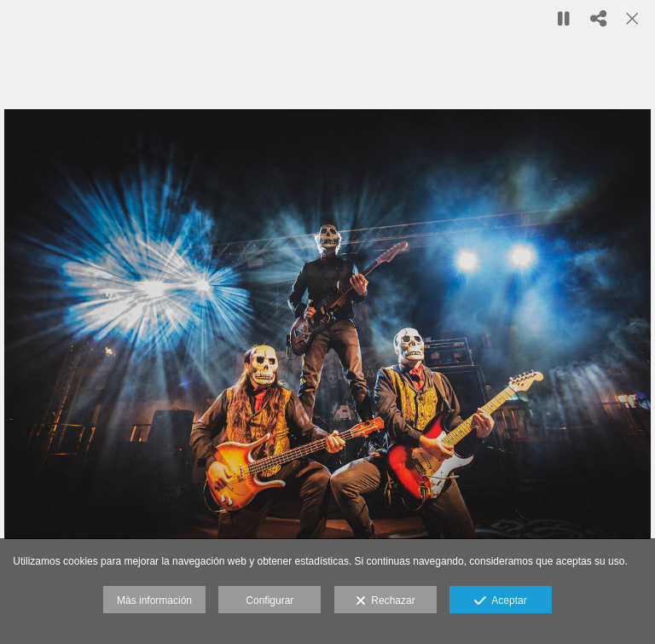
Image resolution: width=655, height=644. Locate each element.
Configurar (269, 600)
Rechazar (385, 601)
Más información (154, 600)
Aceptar (500, 601)
